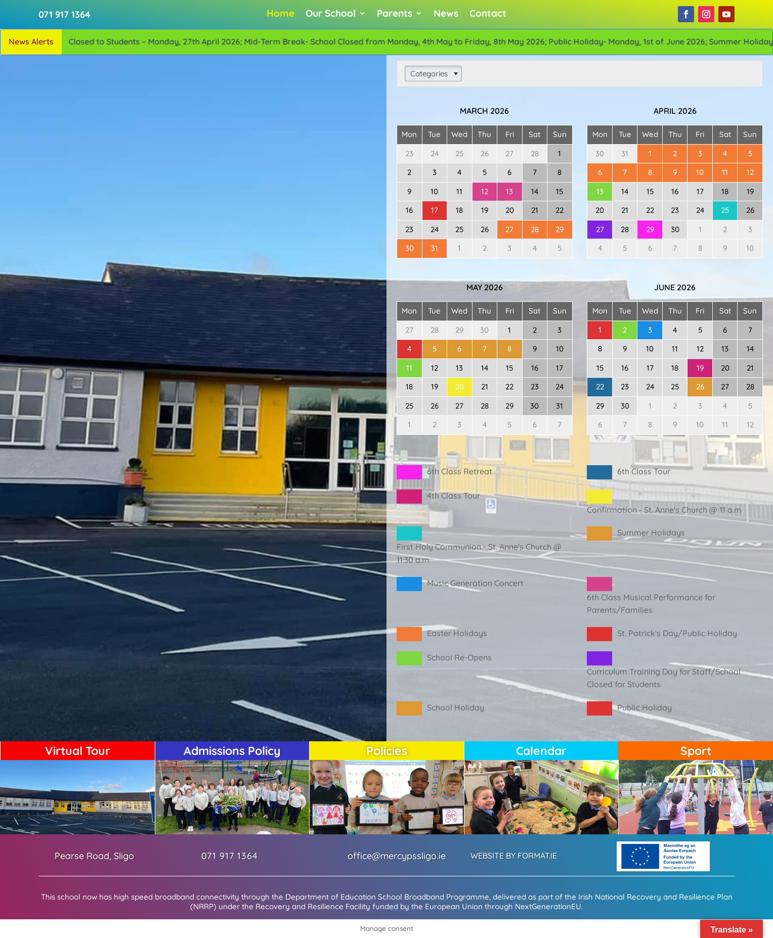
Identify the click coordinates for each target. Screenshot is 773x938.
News (446, 14)
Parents (394, 14)
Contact (487, 14)
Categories (429, 73)
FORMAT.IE (537, 856)
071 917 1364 (65, 14)
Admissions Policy (232, 750)
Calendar (541, 750)
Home (280, 14)
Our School (331, 14)
